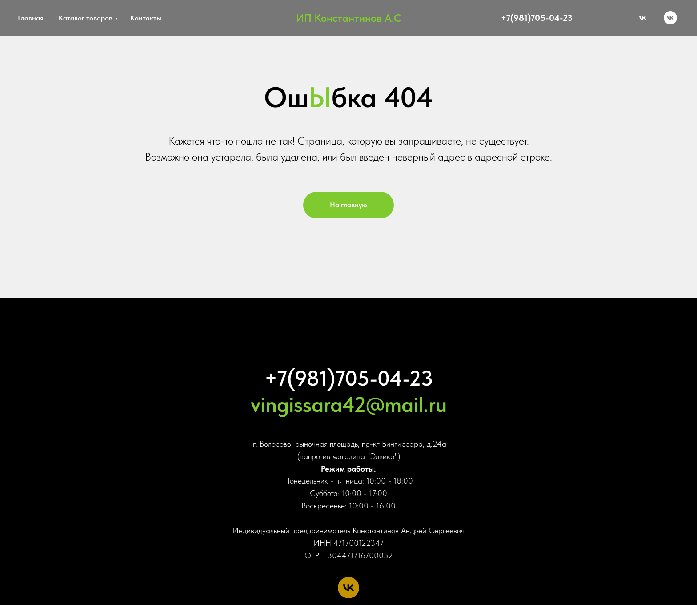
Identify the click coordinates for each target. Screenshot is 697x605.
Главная (31, 18)
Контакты (145, 18)
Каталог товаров (85, 18)
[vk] (670, 17)
